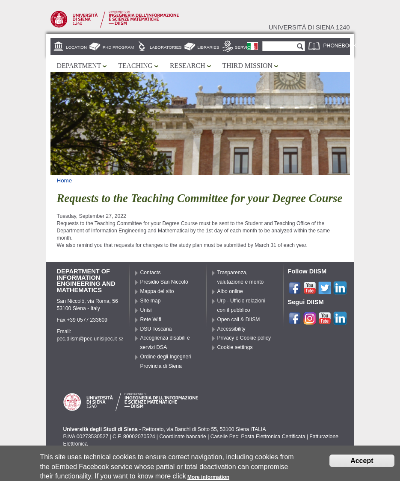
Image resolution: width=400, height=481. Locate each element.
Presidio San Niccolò (164, 282)
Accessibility (231, 329)
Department (79, 65)
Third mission (247, 65)
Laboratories (166, 47)
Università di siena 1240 (309, 27)
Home (64, 180)
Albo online (230, 291)
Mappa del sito (157, 291)
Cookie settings (235, 347)
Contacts (150, 273)
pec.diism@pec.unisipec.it (90, 339)
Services (245, 47)
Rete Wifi (150, 320)
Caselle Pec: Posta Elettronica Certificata (257, 437)
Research (187, 65)
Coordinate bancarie (182, 437)
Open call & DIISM (238, 320)
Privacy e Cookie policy (244, 338)
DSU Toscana (156, 329)
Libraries (208, 47)
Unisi (146, 310)
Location (76, 47)
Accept (361, 462)
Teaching (135, 65)
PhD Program (118, 47)
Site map (150, 301)
